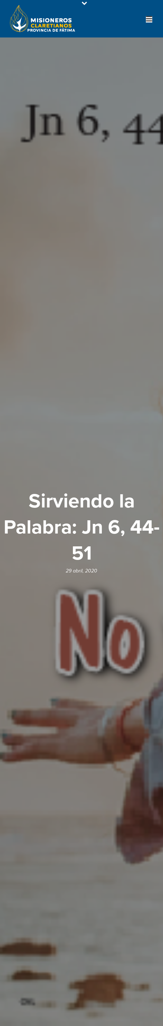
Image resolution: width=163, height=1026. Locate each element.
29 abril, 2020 (81, 571)
